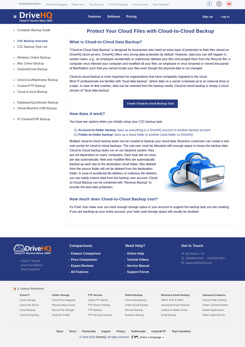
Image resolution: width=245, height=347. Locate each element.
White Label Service (214, 315)
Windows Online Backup (33, 57)
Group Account (140, 4)
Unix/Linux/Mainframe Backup (37, 80)
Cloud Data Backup (135, 300)
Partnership (89, 331)
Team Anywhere (161, 4)
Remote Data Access (63, 305)
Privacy (120, 331)
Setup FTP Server (98, 300)
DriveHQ (101, 337)
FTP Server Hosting (99, 305)
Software (113, 16)
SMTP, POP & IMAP (172, 300)
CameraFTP (158, 331)
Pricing (131, 16)
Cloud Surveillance (32, 265)
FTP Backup (95, 310)
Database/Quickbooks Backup (37, 102)
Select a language (147, 337)
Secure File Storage (63, 310)
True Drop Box (96, 4)
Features (94, 16)
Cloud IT (25, 295)
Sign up (207, 16)
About (59, 331)
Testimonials (138, 331)
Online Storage (60, 295)
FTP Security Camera (100, 315)
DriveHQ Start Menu (30, 3)
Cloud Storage (28, 300)
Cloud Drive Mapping (56, 4)
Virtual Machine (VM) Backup (37, 108)
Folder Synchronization (215, 305)
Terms (72, 331)
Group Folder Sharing (215, 300)
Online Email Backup (136, 305)
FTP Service (95, 295)
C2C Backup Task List (32, 46)
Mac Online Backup (30, 63)
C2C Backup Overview (32, 40)
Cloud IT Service (30, 260)
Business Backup (134, 315)
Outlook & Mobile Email (174, 310)
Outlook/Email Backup (32, 69)
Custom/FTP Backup (31, 85)
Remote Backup (134, 310)
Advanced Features (214, 295)
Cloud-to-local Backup (32, 91)
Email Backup (168, 315)
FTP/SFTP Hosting (118, 4)
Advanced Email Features (175, 305)
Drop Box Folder (61, 315)
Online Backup (133, 295)
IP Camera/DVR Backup (33, 119)
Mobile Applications (213, 310)
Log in (225, 16)
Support (106, 331)
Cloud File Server (29, 305)
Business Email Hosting (175, 295)
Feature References (32, 288)
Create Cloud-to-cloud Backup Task (150, 103)
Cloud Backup (27, 310)
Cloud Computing (29, 315)
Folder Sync (78, 4)
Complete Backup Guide (33, 30)
